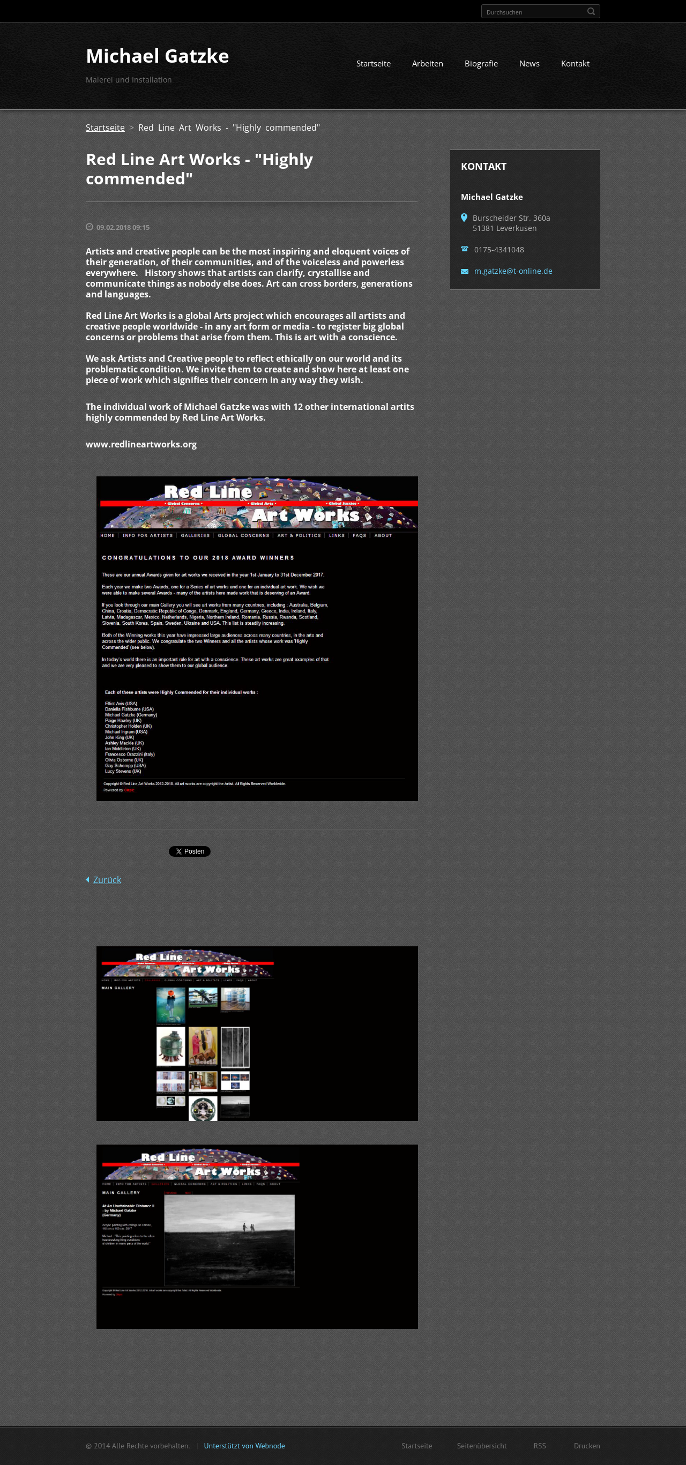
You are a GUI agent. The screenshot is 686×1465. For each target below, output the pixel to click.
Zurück (107, 880)
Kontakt (575, 63)
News (529, 63)
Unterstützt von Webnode (244, 1446)
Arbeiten (427, 63)
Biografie (481, 63)
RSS (540, 1446)
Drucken (587, 1446)
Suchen (591, 11)
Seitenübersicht (482, 1446)
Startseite (373, 63)
